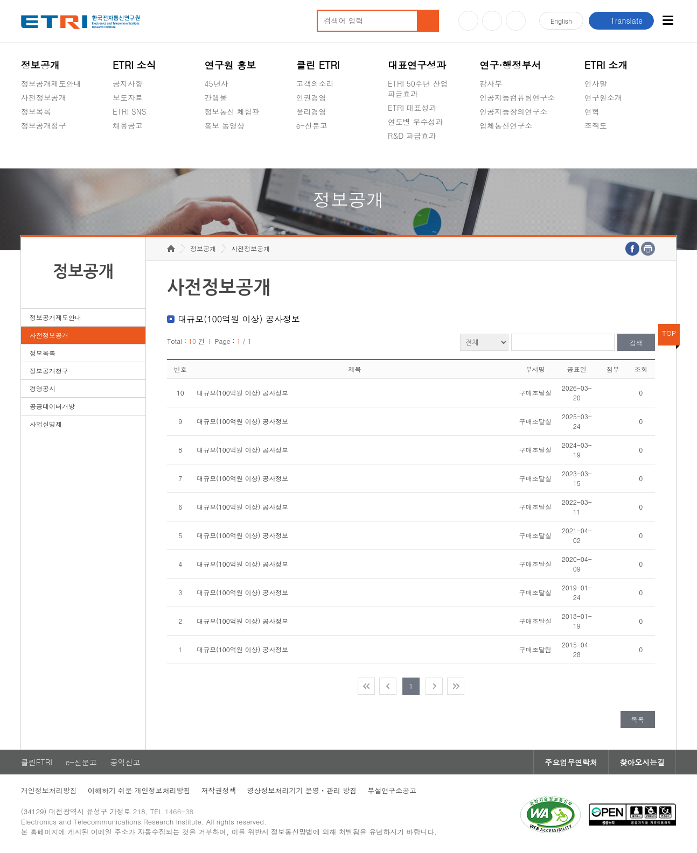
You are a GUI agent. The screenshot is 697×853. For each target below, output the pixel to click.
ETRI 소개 (606, 65)
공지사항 (128, 83)
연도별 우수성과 (415, 121)
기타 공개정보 (608, 150)
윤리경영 (311, 111)
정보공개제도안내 (51, 83)
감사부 (490, 83)
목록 (637, 719)
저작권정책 (218, 790)
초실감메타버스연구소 (517, 150)
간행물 (215, 97)
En (561, 20)
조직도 (595, 125)
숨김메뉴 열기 (26, 138)
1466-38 (179, 811)
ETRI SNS (129, 111)
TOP (669, 333)
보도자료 (128, 97)
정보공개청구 (43, 125)
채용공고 (128, 125)
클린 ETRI (318, 65)
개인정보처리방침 (49, 790)
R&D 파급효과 (412, 135)
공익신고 (311, 150)
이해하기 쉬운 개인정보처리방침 (139, 790)
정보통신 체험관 (232, 111)
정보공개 (40, 65)
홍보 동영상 (224, 125)
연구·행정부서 (510, 65)
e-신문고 (311, 125)
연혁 (592, 111)
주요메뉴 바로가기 (0, 0)
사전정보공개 (43, 97)
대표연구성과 (417, 65)
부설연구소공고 (391, 790)
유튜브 (468, 21)
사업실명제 (46, 423)
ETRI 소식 (134, 65)
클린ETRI (36, 762)
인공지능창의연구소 (513, 111)
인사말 (595, 83)
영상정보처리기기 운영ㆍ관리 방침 (302, 790)
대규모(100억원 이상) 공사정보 (242, 392)
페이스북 (516, 21)
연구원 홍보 (230, 65)
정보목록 (36, 111)
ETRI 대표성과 (412, 107)
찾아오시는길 (642, 762)
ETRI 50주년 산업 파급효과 (418, 88)
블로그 (492, 21)
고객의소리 (315, 83)
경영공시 (36, 150)
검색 (636, 342)
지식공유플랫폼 (414, 161)
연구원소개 (603, 97)
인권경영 (311, 97)
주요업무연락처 (571, 762)
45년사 (216, 83)
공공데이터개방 (52, 406)
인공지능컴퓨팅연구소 (517, 97)
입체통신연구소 (505, 125)
